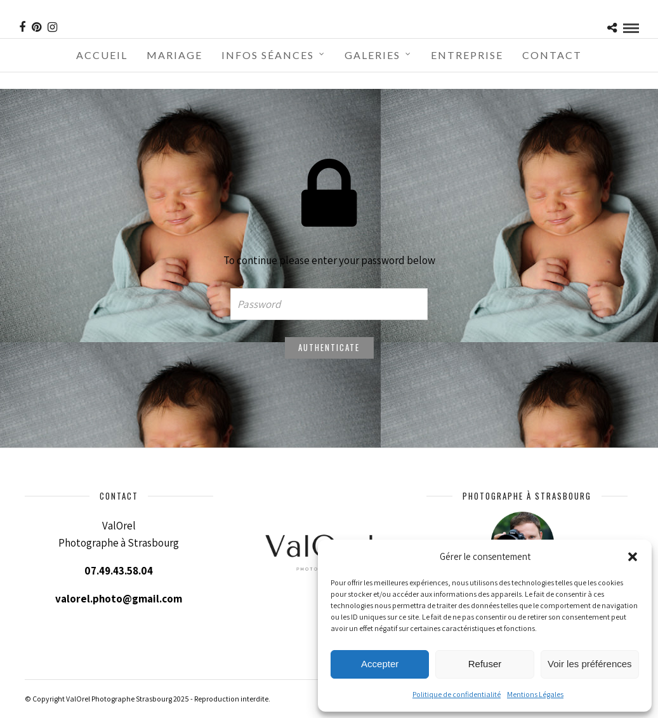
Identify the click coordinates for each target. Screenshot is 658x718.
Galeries (372, 55)
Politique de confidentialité (456, 694)
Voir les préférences (590, 663)
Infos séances (267, 55)
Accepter (379, 663)
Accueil (102, 55)
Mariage (174, 55)
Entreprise (467, 55)
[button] (632, 556)
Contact (552, 55)
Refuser (485, 663)
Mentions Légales (535, 694)
